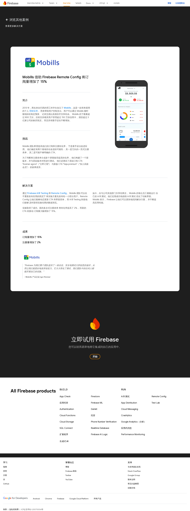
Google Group (134, 475)
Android (36, 498)
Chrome (48, 498)
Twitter (68, 475)
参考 (5, 471)
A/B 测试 (125, 396)
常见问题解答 (133, 484)
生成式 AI (64, 441)
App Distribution (129, 403)
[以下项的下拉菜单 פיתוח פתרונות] (43, 3)
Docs (88, 3)
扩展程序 (64, 434)
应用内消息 (126, 428)
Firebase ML (97, 403)
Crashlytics (126, 415)
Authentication (67, 409)
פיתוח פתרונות (33, 3)
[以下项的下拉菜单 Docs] (94, 3)
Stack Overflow (134, 471)
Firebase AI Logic (99, 434)
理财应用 (33, 111)
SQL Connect (66, 428)
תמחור (78, 3)
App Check (65, 396)
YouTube (68, 479)
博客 (169, 3)
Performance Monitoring (133, 434)
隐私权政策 (14, 509)
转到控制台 (180, 3)
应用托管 (64, 403)
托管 (93, 415)
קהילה (102, 3)
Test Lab (156, 403)
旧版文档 (131, 488)
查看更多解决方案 (14, 26)
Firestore (95, 396)
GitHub (6, 484)
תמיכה (117, 3)
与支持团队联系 (134, 467)
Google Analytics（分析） (133, 421)
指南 (5, 467)
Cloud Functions (67, 415)
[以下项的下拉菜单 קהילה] (108, 3)
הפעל (51, 3)
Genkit (94, 409)
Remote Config (59, 193)
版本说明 (131, 479)
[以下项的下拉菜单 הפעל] (57, 3)
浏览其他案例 (17, 20)
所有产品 (97, 498)
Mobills (67, 108)
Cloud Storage (67, 421)
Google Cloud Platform (79, 498)
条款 (5, 509)
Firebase (60, 498)
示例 (5, 475)
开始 (95, 356)
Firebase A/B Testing (37, 193)
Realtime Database (100, 428)
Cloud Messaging (129, 409)
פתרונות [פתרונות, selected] (66, 3)
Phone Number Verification (104, 421)
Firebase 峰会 (71, 471)
